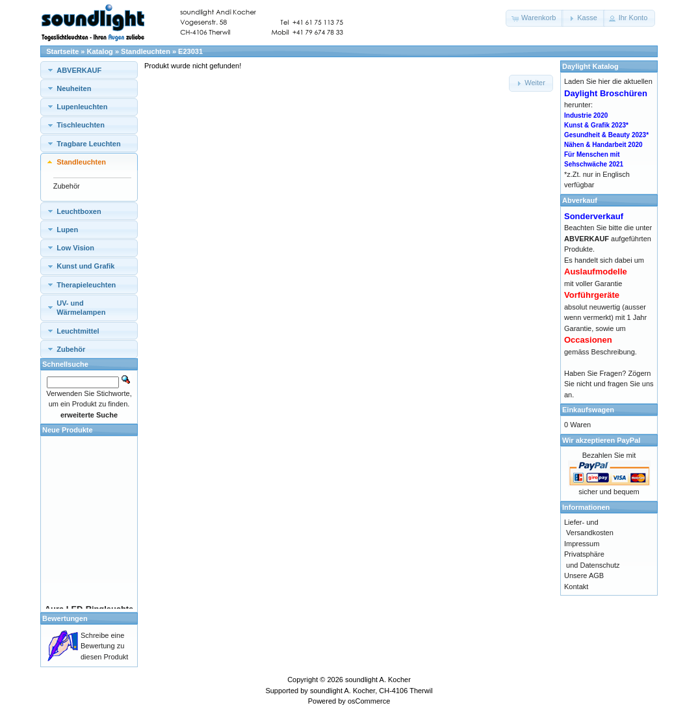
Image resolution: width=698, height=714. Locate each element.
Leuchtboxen (79, 211)
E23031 (190, 51)
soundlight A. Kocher (378, 679)
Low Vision (75, 248)
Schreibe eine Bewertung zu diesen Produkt (104, 646)
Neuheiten (74, 88)
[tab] (89, 70)
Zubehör (66, 186)
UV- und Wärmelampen (81, 307)
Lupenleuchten (82, 107)
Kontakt (576, 586)
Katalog (100, 51)
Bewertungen (65, 618)
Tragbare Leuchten (88, 144)
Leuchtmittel (78, 331)
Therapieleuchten (86, 285)
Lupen (67, 229)
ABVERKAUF (79, 70)
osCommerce (369, 701)
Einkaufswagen (588, 410)
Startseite (62, 51)
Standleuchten (145, 51)
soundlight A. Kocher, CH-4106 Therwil (371, 690)
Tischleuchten (81, 125)
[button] (534, 18)
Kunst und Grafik (85, 266)
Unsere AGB (584, 575)
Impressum (581, 544)
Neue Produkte (67, 430)
